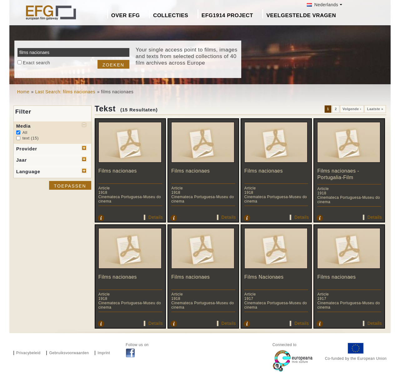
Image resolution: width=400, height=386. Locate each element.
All (25, 132)
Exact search (36, 62)
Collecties (170, 15)
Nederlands (322, 4)
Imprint (104, 353)
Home (23, 91)
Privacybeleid (28, 353)
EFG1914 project (227, 15)
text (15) (30, 138)
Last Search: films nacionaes (65, 91)
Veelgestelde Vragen (301, 15)
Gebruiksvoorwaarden (69, 353)
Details (155, 217)
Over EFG (125, 15)
